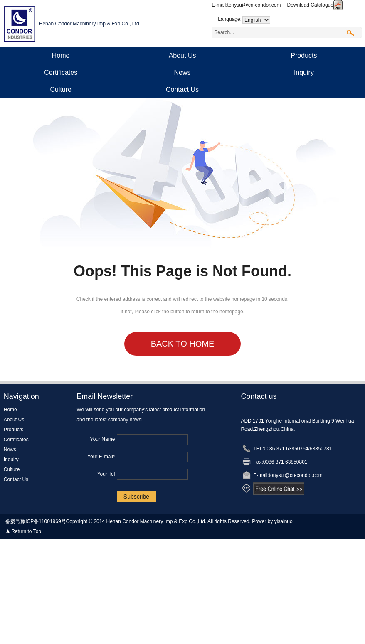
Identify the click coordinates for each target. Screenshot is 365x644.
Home (61, 55)
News (182, 72)
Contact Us (182, 89)
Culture (61, 89)
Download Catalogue (315, 5)
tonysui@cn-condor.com (254, 5)
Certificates (60, 72)
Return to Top (26, 531)
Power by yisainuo (272, 521)
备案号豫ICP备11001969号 (35, 521)
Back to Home (183, 343)
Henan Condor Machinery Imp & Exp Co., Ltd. (90, 24)
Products (304, 55)
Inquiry (304, 72)
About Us (182, 55)
